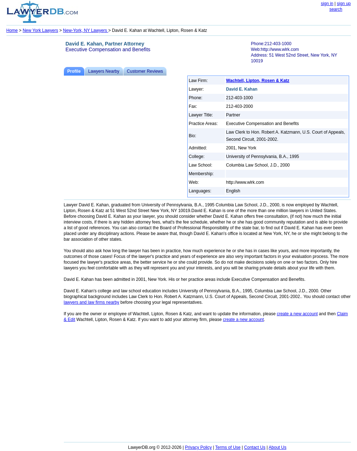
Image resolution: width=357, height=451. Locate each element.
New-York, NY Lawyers (85, 30)
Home (12, 30)
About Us (277, 447)
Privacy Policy (198, 447)
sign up (344, 3)
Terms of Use (228, 447)
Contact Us (254, 447)
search (335, 9)
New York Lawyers (40, 30)
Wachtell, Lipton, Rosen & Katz (257, 80)
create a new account (297, 313)
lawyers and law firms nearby (91, 302)
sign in (327, 3)
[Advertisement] (35, 145)
